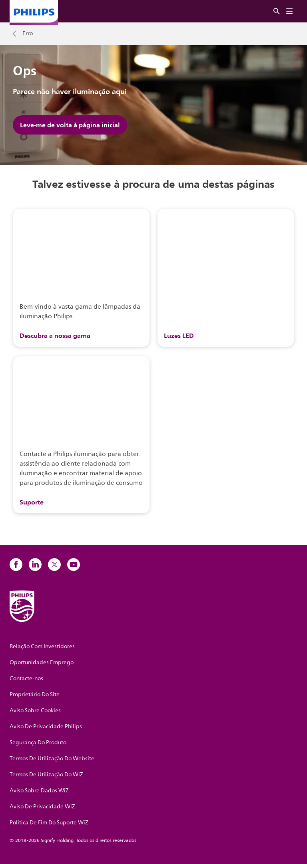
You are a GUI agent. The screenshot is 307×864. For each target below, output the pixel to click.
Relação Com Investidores (42, 646)
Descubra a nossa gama (55, 335)
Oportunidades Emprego (42, 662)
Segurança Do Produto (38, 742)
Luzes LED (179, 335)
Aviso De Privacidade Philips (46, 726)
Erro (27, 33)
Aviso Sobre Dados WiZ (39, 790)
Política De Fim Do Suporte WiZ (49, 822)
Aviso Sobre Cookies (35, 710)
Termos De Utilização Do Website (52, 758)
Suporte (32, 502)
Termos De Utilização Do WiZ (46, 774)
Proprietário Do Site (35, 694)
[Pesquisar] (276, 11)
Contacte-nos (26, 678)
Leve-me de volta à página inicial (70, 125)
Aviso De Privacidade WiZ (42, 806)
